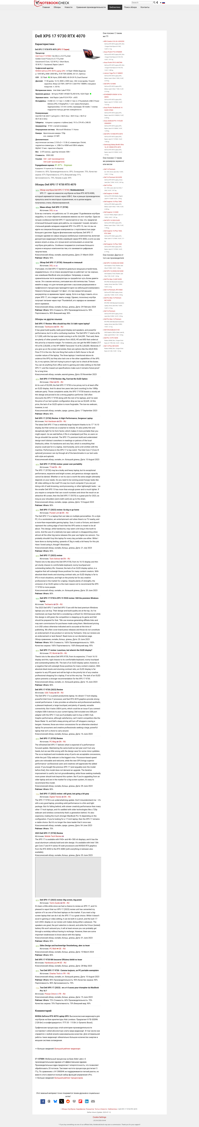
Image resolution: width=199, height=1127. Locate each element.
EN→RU (59, 327)
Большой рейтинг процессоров (69, 1078)
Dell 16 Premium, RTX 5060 (113, 290)
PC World (53, 653)
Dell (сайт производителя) (54, 162)
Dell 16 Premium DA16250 (113, 177)
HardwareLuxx (51, 963)
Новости (68, 7)
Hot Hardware (50, 421)
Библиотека (115, 7)
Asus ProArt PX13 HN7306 (113, 62)
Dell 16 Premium (109, 311)
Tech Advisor (54, 559)
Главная (46, 7)
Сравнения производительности (91, 7)
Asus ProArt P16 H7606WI (113, 52)
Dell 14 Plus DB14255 (111, 346)
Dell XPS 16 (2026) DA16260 (113, 271)
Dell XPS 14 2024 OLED (112, 220)
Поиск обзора (130, 7)
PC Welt (52, 949)
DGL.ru (52, 210)
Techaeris (49, 604)
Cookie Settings (99, 1117)
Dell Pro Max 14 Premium (112, 319)
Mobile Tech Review (53, 836)
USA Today (49, 693)
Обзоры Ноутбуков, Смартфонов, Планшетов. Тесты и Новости (84, 1109)
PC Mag (52, 742)
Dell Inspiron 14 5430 (111, 212)
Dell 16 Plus (108, 185)
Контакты (145, 7)
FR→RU (66, 973)
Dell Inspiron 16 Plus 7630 (113, 244)
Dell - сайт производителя (54, 159)
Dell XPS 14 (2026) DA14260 (113, 263)
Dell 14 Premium (109, 169)
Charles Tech (54, 973)
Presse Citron (50, 994)
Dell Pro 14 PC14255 (111, 338)
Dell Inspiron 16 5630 (111, 193)
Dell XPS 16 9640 (110, 84)
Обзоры (57, 7)
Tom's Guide (54, 903)
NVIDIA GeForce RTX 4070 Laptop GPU (50, 71)
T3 (50, 467)
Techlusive (49, 327)
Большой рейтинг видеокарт (67, 1049)
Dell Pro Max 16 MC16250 (113, 279)
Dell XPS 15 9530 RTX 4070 (113, 134)
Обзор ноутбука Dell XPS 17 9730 (54, 190)
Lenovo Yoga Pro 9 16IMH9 (113, 73)
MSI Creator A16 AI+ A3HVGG (114, 41)
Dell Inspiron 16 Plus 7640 (113, 201)
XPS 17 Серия (63, 49)
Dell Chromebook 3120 (112, 330)
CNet (51, 382)
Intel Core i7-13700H (43, 56)
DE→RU (62, 949)
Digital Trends (55, 797)
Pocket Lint (54, 513)
